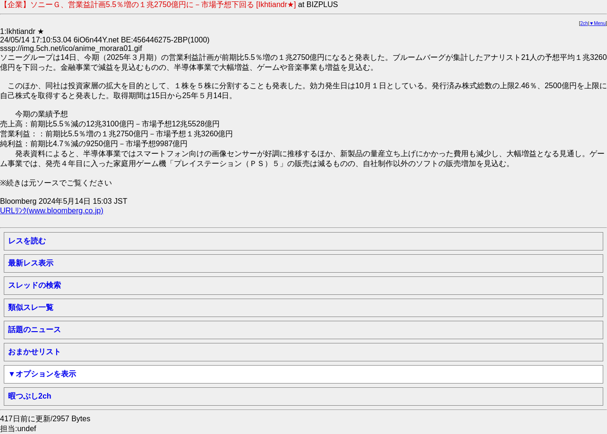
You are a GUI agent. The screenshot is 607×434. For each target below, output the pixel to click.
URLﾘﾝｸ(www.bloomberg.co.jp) (51, 211)
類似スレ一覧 (30, 307)
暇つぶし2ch (29, 396)
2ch (584, 23)
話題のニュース (34, 330)
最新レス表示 (30, 263)
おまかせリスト (34, 352)
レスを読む (27, 241)
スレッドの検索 (34, 285)
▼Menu (597, 23)
